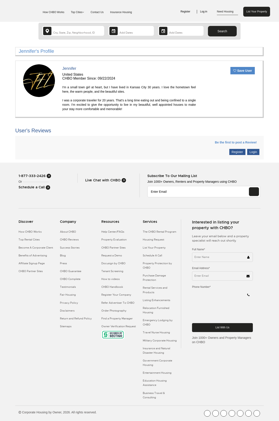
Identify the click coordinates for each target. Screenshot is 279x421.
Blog (63, 255)
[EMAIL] (254, 191)
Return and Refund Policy (76, 318)
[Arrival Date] (131, 31)
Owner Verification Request (118, 326)
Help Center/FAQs (112, 232)
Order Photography (113, 310)
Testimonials (68, 287)
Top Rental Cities (29, 239)
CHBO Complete (70, 279)
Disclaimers (67, 310)
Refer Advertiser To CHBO (117, 303)
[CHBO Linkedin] (240, 413)
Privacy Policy (69, 303)
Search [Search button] (222, 31)
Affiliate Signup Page (32, 263)
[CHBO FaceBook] (207, 413)
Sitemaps (65, 326)
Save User (242, 70)
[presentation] (225, 311)
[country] (73, 31)
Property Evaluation (114, 239)
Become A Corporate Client (36, 247)
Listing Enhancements (156, 300)
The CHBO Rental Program (159, 232)
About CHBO (68, 232)
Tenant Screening (112, 271)
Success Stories (70, 247)
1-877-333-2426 (35, 176)
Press (63, 263)
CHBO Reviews (69, 239)
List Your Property (256, 11)
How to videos (110, 279)
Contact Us (97, 12)
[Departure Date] (181, 31)
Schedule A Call (152, 255)
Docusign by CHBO (113, 263)
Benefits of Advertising (33, 255)
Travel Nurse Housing (156, 332)
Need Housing (227, 12)
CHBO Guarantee (70, 271)
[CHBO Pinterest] (248, 413)
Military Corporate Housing (160, 340)
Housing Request (153, 239)
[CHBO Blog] (223, 413)
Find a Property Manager (117, 318)
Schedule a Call (34, 187)
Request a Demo (111, 255)
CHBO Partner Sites (31, 271)
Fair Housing (68, 295)
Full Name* (198, 249)
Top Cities (77, 12)
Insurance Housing (121, 12)
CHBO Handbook (112, 287)
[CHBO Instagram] (232, 413)
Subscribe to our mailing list (172, 176)
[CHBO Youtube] (215, 413)
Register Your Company (116, 295)
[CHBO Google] (256, 413)
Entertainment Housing (157, 373)
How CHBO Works (53, 12)
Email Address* (201, 268)
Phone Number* (201, 286)
